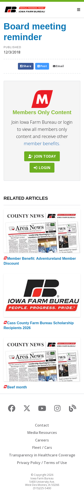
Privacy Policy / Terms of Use (42, 462)
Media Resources (42, 432)
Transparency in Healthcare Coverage (42, 455)
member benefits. (42, 143)
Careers (42, 440)
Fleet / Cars (42, 447)
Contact (42, 425)
